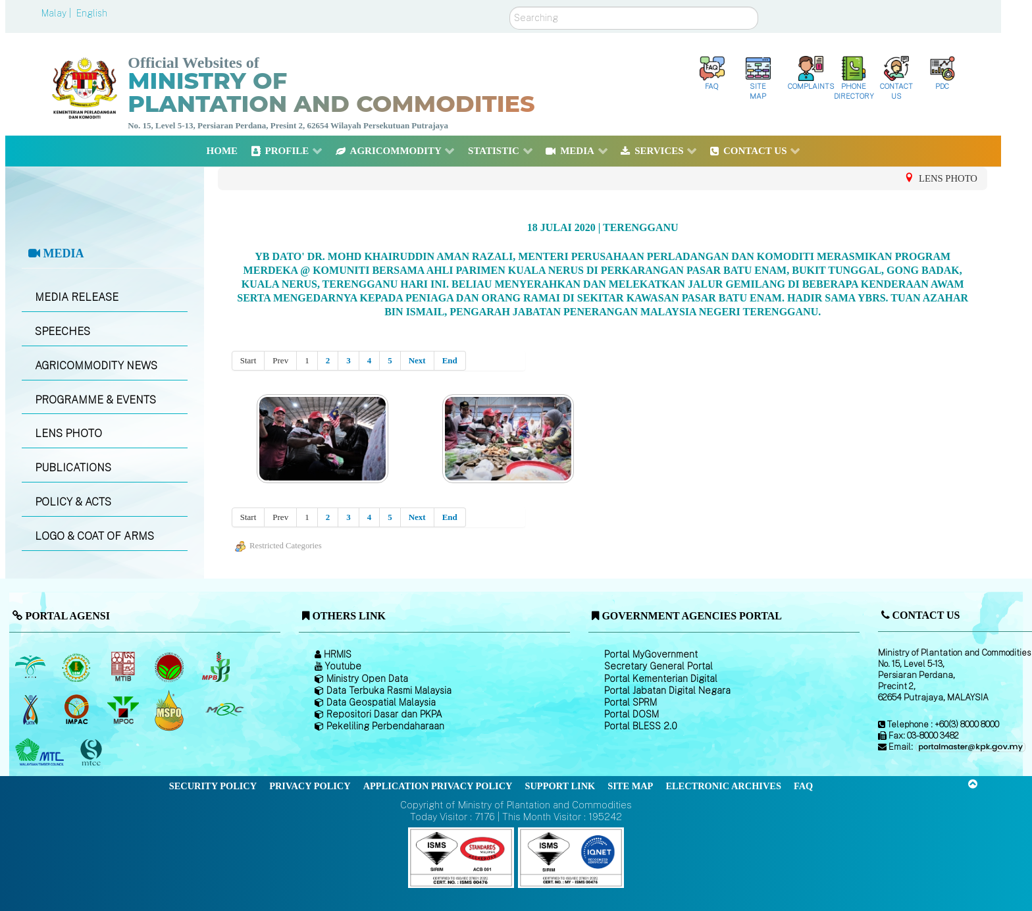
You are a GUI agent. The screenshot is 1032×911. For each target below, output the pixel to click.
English (91, 13)
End (449, 360)
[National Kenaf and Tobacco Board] (31, 709)
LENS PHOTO (68, 433)
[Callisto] (461, 856)
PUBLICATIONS (73, 467)
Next (417, 360)
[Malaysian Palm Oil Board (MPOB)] (31, 666)
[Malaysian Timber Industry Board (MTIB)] (124, 666)
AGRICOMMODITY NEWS (96, 365)
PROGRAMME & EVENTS (95, 400)
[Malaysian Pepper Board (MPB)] (217, 666)
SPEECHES (62, 331)
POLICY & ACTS (73, 502)
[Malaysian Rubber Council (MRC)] (224, 709)
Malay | (57, 13)
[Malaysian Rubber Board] (78, 666)
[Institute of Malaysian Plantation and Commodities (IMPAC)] (78, 709)
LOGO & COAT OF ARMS (94, 536)
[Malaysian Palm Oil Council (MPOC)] (124, 709)
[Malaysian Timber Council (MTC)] (41, 752)
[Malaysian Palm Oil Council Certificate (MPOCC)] (171, 710)
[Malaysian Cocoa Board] (171, 666)
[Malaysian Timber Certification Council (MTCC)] (93, 753)
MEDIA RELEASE (76, 297)
